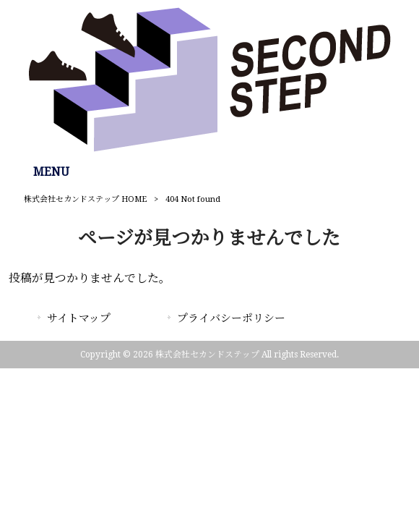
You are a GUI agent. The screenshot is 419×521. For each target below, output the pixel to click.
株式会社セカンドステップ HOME (85, 199)
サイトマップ (79, 318)
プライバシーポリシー (231, 318)
